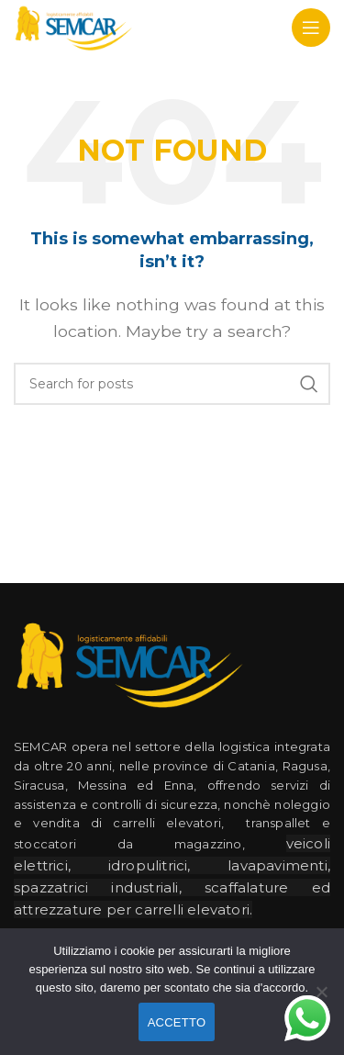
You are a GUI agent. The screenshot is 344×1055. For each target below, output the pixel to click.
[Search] (172, 384)
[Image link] (128, 662)
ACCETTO (177, 1022)
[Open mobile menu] (311, 27)
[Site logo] (73, 26)
